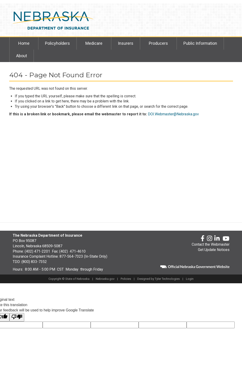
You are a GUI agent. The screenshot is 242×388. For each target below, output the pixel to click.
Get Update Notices (214, 250)
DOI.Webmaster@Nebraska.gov (173, 114)
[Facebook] (202, 238)
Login (190, 279)
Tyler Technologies (167, 279)
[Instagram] (209, 238)
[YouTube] (226, 239)
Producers (158, 43)
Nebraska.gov (105, 279)
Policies (126, 279)
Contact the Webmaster (211, 244)
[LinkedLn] (217, 238)
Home (24, 43)
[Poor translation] (16, 317)
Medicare (93, 43)
